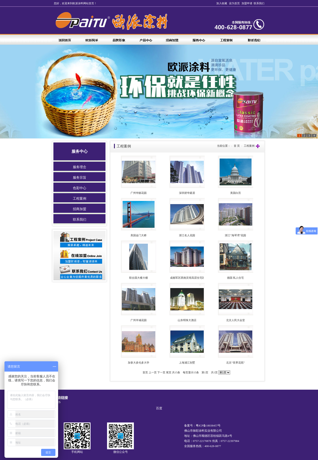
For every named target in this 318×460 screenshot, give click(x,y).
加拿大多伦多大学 (138, 362)
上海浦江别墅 (187, 362)
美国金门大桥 (139, 235)
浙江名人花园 (187, 235)
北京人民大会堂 (235, 320)
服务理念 (79, 167)
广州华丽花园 (139, 192)
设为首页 (234, 3)
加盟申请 (247, 3)
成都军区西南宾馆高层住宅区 (187, 277)
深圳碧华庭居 (187, 192)
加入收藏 (221, 3)
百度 (159, 408)
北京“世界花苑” (235, 362)
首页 (145, 372)
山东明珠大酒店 (187, 320)
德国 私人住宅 (235, 277)
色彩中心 (79, 188)
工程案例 (79, 198)
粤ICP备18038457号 (208, 425)
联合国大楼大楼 (138, 277)
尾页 (168, 372)
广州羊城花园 (139, 320)
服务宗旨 (79, 177)
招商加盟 (79, 209)
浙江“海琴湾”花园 (235, 235)
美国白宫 (235, 192)
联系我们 (259, 3)
